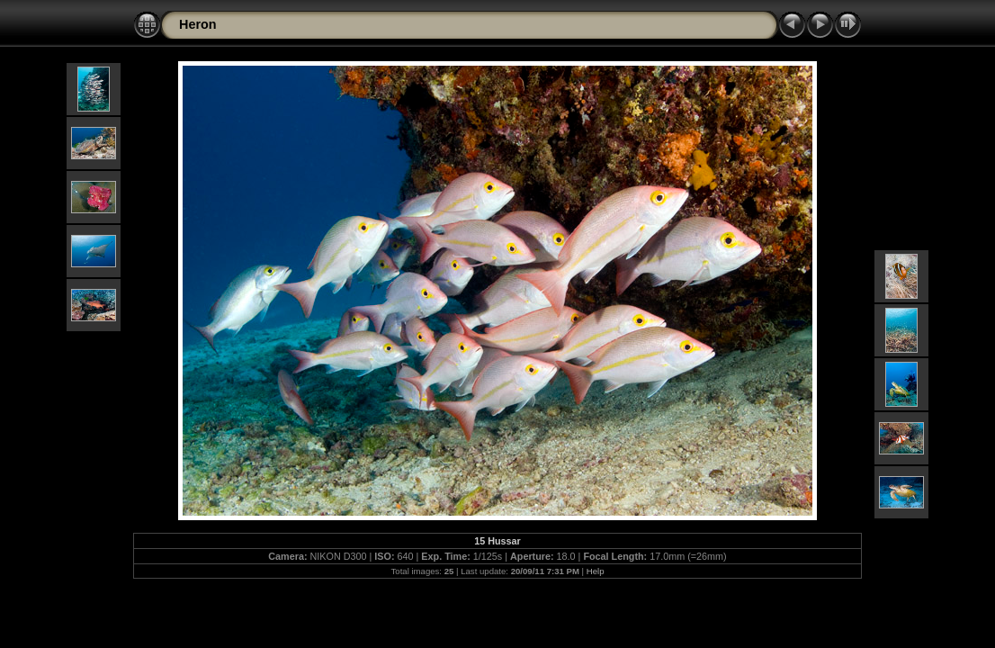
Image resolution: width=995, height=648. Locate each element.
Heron (198, 24)
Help (596, 571)
